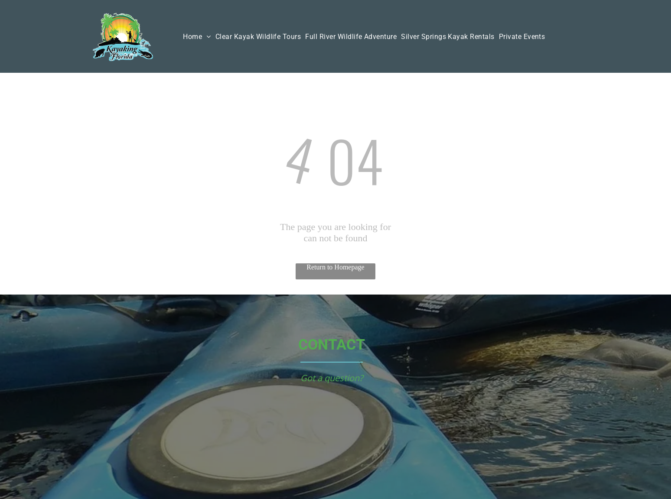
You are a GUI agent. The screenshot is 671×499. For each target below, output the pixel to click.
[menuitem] (197, 36)
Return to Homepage (335, 267)
